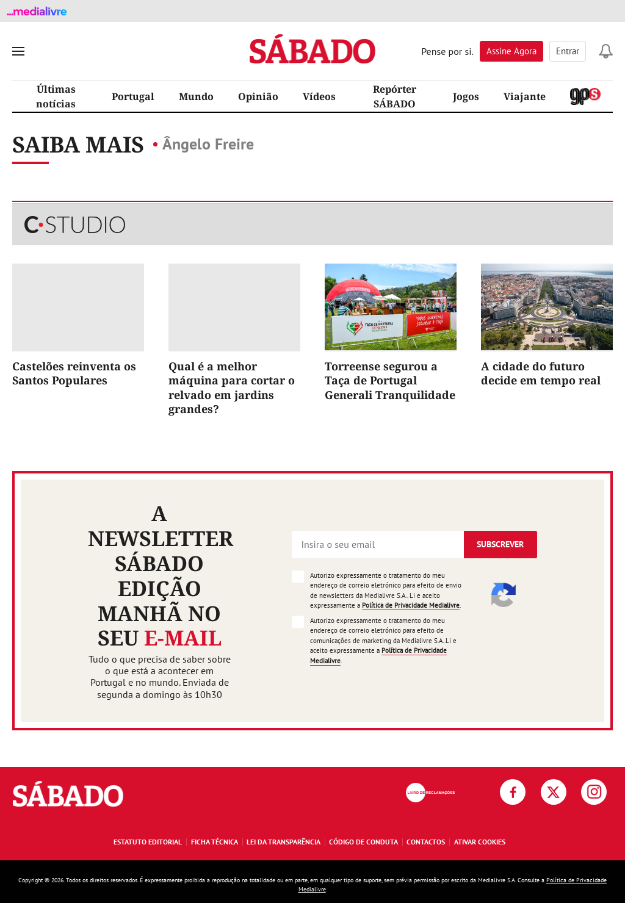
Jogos (466, 96)
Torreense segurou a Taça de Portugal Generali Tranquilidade (390, 380)
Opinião (258, 96)
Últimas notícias (56, 96)
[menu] (18, 51)
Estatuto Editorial (148, 841)
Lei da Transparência (283, 841)
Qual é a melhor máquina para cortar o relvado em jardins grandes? (231, 387)
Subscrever (500, 544)
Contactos (425, 841)
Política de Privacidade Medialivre (411, 605)
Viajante (525, 96)
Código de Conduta (363, 841)
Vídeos (319, 96)
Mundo (196, 96)
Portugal (133, 96)
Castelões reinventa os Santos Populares (74, 373)
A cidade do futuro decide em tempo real (541, 373)
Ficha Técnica (214, 841)
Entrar (567, 51)
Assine (511, 51)
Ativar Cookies (479, 841)
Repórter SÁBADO (394, 96)
